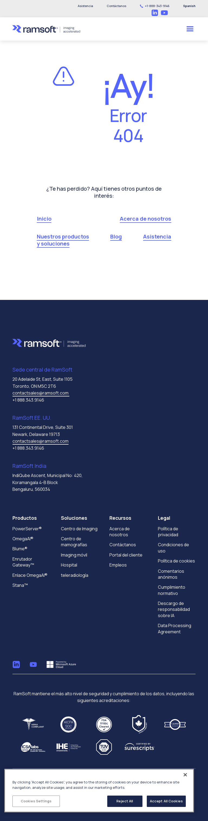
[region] (99, 790)
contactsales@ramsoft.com (40, 393)
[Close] (185, 775)
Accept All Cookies (166, 801)
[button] (116, 5)
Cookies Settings (36, 801)
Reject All (124, 801)
